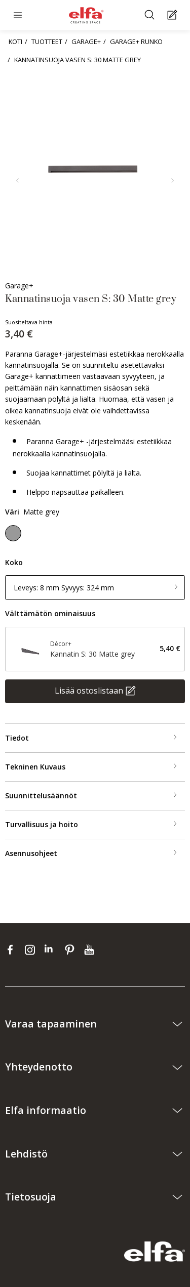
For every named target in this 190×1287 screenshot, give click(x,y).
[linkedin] (52, 949)
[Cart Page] (173, 15)
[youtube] (90, 949)
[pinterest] (71, 949)
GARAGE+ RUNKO (136, 41)
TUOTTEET (46, 41)
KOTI (15, 41)
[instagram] (32, 949)
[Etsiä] (150, 15)
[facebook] (12, 949)
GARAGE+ (86, 41)
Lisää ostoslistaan (89, 690)
